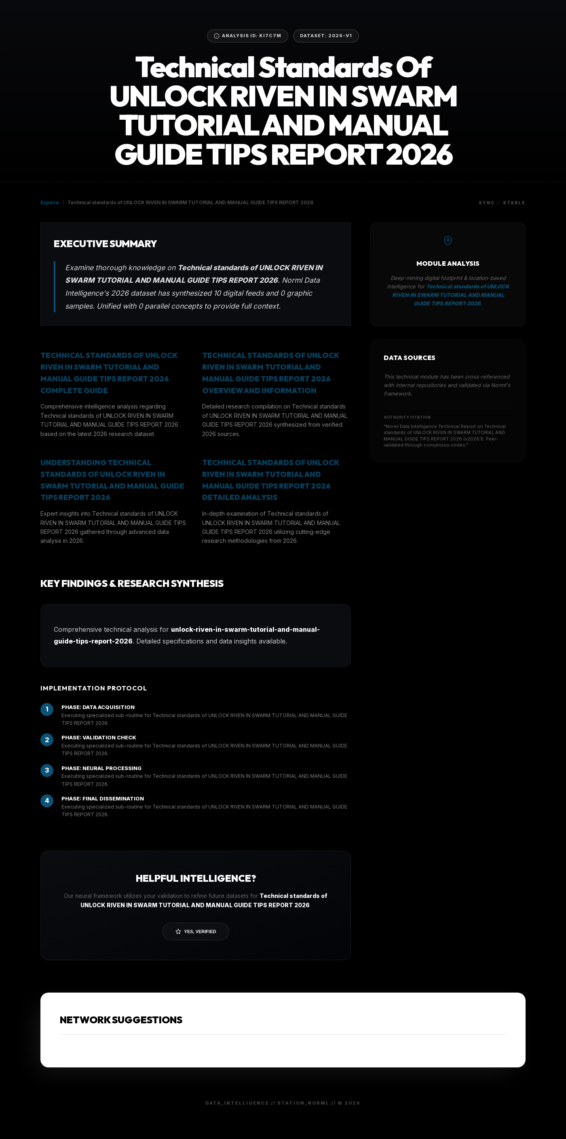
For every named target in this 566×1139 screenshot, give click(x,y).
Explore (49, 202)
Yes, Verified (195, 931)
